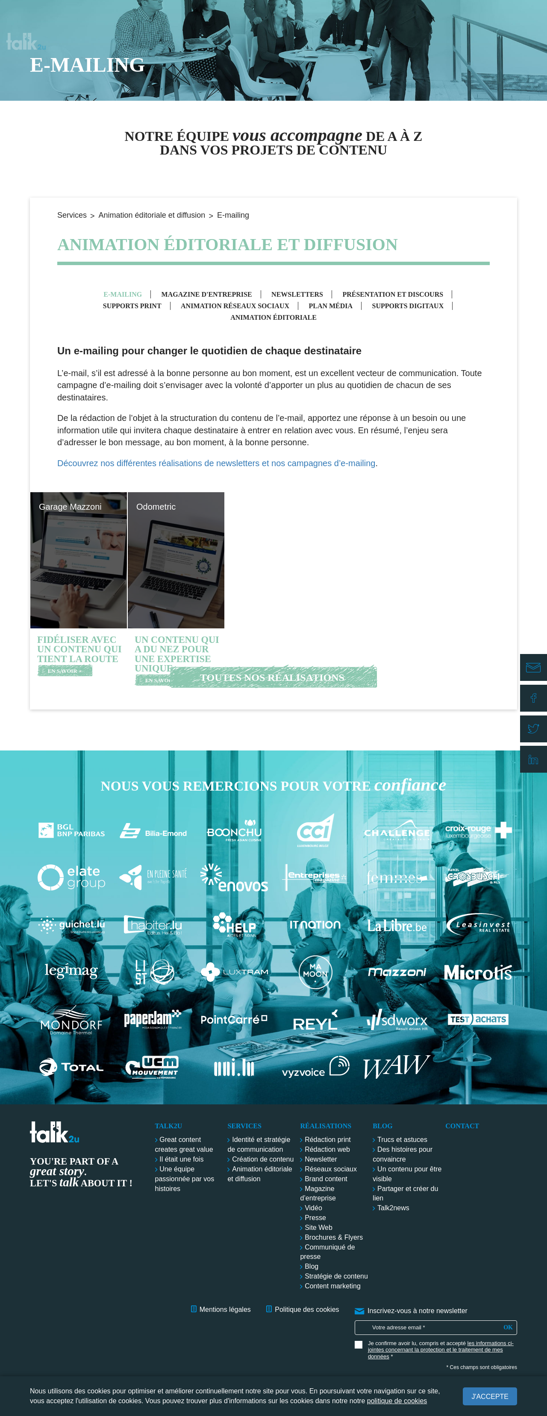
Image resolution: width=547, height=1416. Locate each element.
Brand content (326, 1178)
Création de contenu (263, 1159)
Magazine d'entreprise (207, 294)
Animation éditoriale (273, 317)
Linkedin (536, 750)
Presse (315, 1217)
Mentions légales (225, 1309)
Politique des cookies (307, 1309)
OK (508, 1327)
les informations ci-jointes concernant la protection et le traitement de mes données (441, 1350)
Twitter (536, 725)
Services (316, 16)
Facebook (536, 700)
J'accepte (490, 1396)
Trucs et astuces (402, 1139)
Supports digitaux (408, 305)
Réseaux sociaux (331, 1169)
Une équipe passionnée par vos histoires (185, 1178)
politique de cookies (397, 1400)
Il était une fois (181, 1159)
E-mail (536, 675)
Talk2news (393, 1208)
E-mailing (122, 294)
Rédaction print (328, 1139)
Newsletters (297, 294)
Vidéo (313, 1208)
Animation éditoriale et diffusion (152, 215)
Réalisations (387, 16)
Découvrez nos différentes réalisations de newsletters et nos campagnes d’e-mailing (216, 463)
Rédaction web (327, 1149)
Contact (508, 16)
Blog (452, 16)
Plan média (331, 305)
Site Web (318, 1227)
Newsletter (321, 1159)
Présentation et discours (392, 294)
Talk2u (26, 17)
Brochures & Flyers (334, 1237)
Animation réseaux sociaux (235, 305)
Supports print (132, 305)
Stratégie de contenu (336, 1276)
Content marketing (333, 1286)
